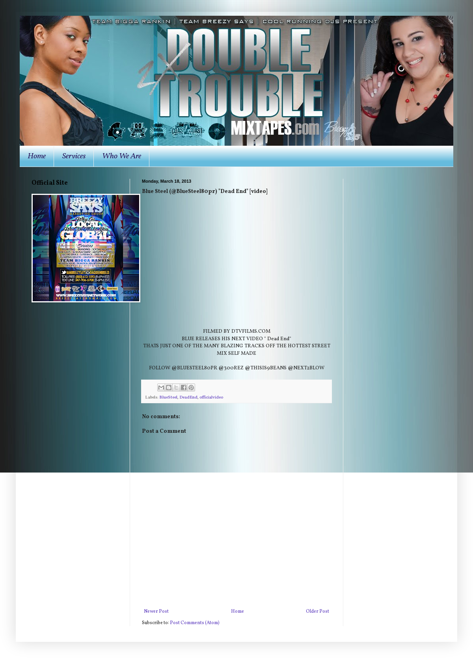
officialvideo (211, 397)
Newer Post (156, 611)
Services (74, 156)
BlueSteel (168, 397)
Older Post (317, 611)
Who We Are (121, 156)
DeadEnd (188, 397)
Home (37, 156)
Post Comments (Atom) (195, 623)
